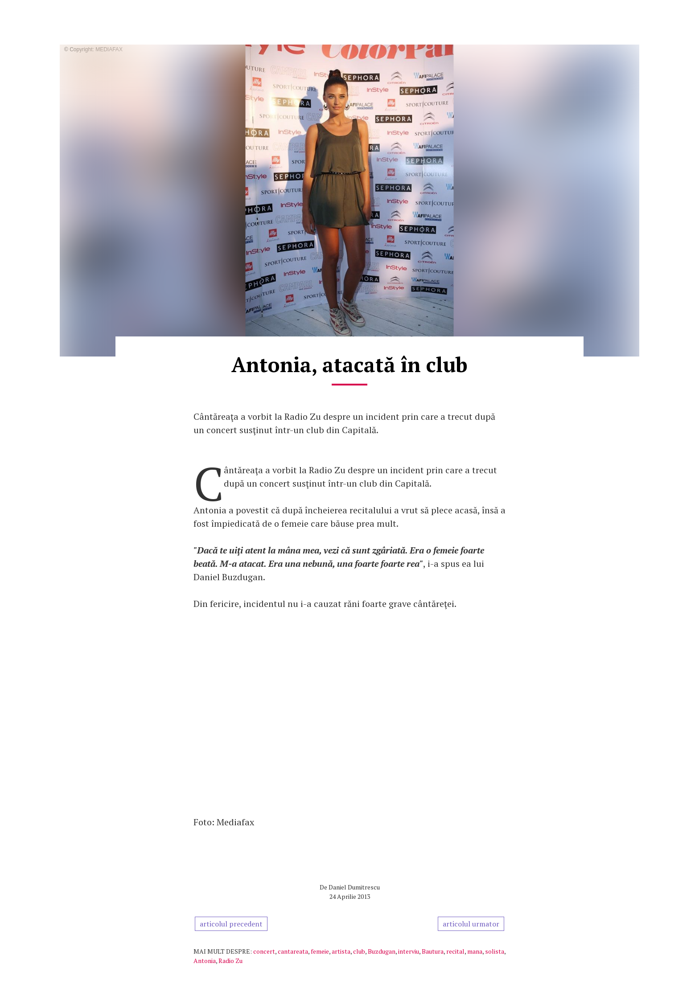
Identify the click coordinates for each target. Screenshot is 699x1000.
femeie (320, 951)
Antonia (204, 960)
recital (455, 951)
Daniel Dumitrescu (354, 887)
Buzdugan (381, 951)
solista (494, 951)
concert (264, 951)
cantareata (293, 951)
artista (341, 951)
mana (474, 951)
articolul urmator (471, 924)
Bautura (433, 951)
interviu (408, 951)
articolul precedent (231, 924)
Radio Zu (230, 960)
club (359, 951)
